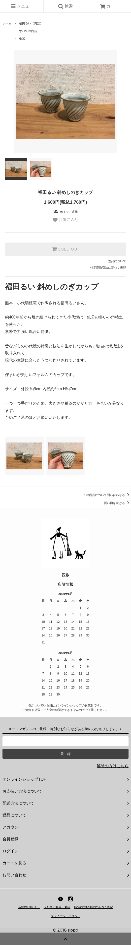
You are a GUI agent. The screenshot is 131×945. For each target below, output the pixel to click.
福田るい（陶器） (31, 23)
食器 (22, 39)
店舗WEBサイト (29, 907)
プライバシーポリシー (65, 916)
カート (109, 6)
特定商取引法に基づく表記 (108, 267)
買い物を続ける (117, 503)
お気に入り (65, 219)
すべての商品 (28, 31)
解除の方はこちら (113, 766)
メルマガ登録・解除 (57, 907)
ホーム (6, 23)
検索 (65, 6)
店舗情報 (65, 584)
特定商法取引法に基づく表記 (93, 907)
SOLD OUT (65, 249)
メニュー (21, 6)
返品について (117, 261)
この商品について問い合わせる (107, 495)
